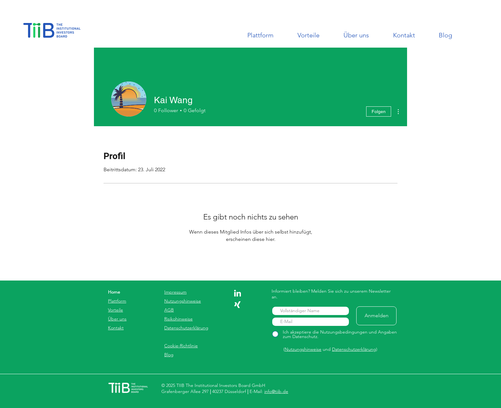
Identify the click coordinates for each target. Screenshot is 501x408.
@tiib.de (280, 391)
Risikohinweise (178, 319)
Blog (168, 355)
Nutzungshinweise (182, 301)
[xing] (237, 304)
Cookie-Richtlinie (181, 346)
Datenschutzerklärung (186, 328)
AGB (169, 310)
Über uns (117, 319)
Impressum (175, 292)
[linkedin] (237, 293)
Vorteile (115, 310)
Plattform (117, 301)
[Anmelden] (376, 315)
